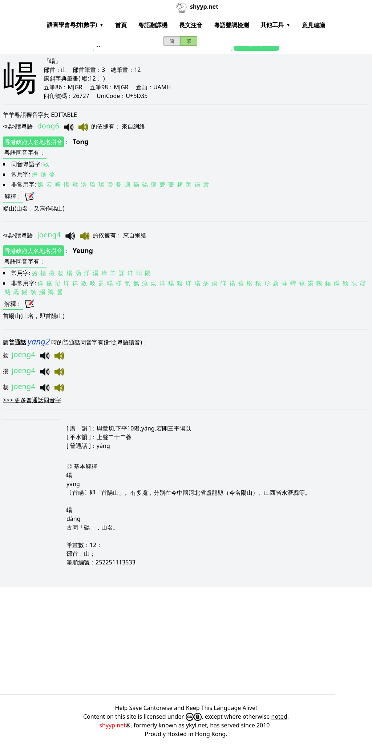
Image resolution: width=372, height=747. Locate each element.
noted (279, 717)
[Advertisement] (186, 640)
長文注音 (190, 25)
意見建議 (313, 25)
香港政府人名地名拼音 (33, 142)
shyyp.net (112, 725)
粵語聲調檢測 (231, 25)
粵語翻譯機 (152, 25)
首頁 (121, 25)
